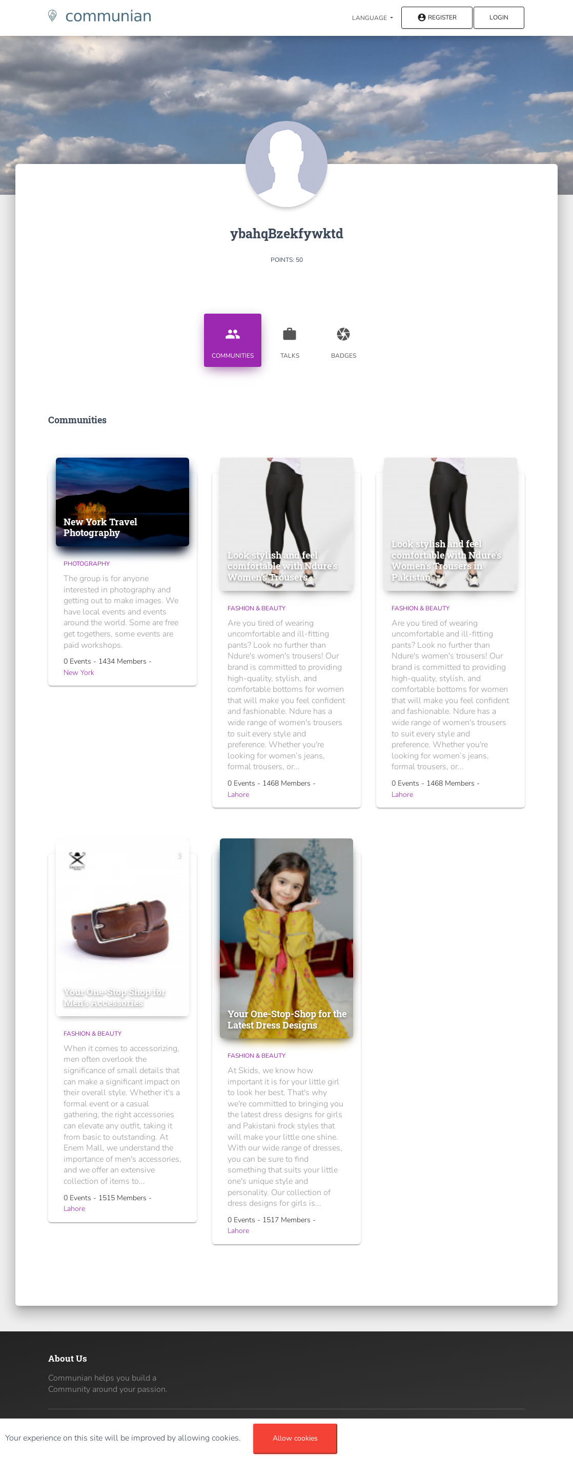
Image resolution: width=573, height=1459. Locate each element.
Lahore (238, 794)
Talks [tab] (290, 339)
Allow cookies (295, 1438)
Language (370, 18)
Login (498, 17)
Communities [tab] (233, 339)
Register (437, 18)
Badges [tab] (343, 339)
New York (79, 672)
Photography (87, 564)
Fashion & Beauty (256, 608)
